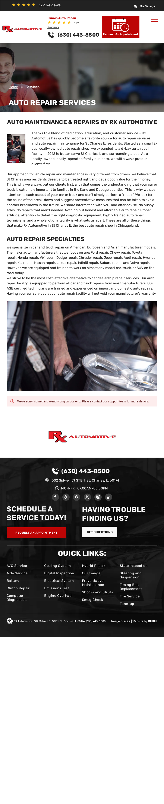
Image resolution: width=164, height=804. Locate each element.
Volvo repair (139, 263)
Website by (140, 621)
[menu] (154, 21)
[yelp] (66, 498)
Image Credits (120, 621)
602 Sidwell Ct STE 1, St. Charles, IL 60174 (85, 480)
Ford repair (99, 252)
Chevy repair (120, 252)
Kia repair (25, 263)
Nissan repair (44, 263)
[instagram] (98, 498)
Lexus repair (66, 263)
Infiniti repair (88, 263)
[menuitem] (24, 565)
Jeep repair (113, 258)
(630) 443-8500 (85, 471)
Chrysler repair (90, 258)
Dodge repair (66, 258)
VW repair (47, 258)
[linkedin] (108, 498)
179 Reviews (50, 5)
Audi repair (132, 258)
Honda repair (28, 258)
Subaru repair (111, 263)
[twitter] (87, 498)
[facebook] (55, 498)
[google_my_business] (76, 498)
